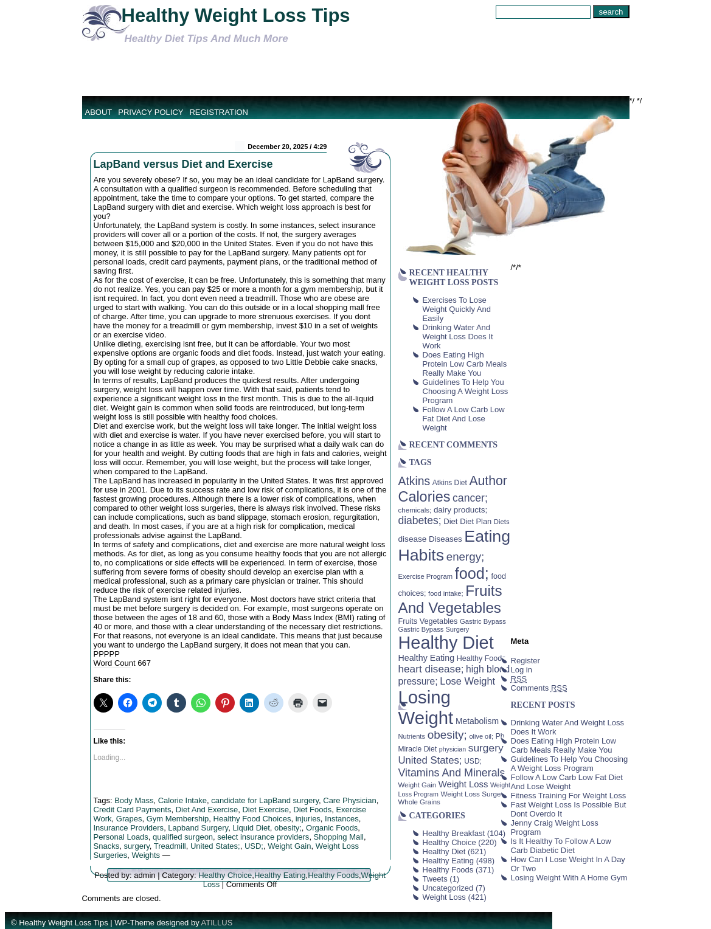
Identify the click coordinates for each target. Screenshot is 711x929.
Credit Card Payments (133, 809)
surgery (136, 846)
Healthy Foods (333, 875)
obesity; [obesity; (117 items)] (447, 734)
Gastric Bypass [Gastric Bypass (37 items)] (483, 621)
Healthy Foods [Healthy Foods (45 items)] (481, 658)
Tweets (435, 878)
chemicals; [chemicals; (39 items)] (415, 510)
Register (525, 660)
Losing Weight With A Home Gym (569, 877)
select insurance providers (263, 836)
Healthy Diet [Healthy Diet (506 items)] (446, 642)
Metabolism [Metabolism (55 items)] (477, 721)
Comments (539, 687)
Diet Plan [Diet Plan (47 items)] (475, 521)
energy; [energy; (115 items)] (465, 556)
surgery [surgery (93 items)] (486, 748)
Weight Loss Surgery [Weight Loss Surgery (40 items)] (473, 794)
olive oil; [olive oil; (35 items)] (481, 736)
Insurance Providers (129, 827)
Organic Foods (332, 827)
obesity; (288, 827)
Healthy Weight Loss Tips (236, 15)
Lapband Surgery (198, 827)
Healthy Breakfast (454, 833)
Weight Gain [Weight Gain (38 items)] (417, 785)
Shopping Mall (339, 836)
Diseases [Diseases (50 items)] (445, 539)
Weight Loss (444, 897)
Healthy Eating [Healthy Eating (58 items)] (426, 658)
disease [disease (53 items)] (412, 539)
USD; (254, 846)
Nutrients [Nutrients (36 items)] (412, 736)
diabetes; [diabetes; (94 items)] (420, 520)
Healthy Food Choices (252, 818)
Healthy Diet (444, 851)
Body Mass (133, 800)
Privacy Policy (150, 112)
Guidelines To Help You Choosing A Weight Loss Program (465, 391)
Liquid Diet (250, 827)
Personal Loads (121, 836)
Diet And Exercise (207, 809)
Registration (218, 112)
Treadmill (170, 846)
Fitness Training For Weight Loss (568, 795)
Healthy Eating (280, 875)
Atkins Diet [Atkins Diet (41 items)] (449, 482)
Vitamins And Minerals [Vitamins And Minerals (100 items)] (451, 773)
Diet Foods (312, 809)
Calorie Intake (182, 800)
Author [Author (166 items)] (488, 481)
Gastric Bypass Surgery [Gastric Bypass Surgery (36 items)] (434, 629)
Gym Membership (178, 818)
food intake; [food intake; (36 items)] (445, 593)
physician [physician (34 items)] (452, 749)
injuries (308, 818)
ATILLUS (217, 922)
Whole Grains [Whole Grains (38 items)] (419, 802)
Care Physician (349, 800)
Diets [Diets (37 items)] (502, 521)
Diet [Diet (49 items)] (450, 521)
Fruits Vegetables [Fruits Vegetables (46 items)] (428, 621)
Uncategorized (448, 888)
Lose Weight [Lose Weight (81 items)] (467, 680)
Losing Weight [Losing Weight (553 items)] (426, 707)
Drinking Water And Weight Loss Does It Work (458, 336)
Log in (521, 669)
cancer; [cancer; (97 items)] (470, 498)
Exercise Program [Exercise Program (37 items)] (425, 576)
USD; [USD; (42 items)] (473, 761)
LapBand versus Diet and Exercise (183, 164)
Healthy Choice (225, 875)
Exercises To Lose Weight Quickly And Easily (457, 309)
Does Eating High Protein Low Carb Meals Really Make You (465, 364)
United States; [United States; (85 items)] (430, 760)
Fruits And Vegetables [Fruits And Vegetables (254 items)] (450, 599)
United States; (215, 846)
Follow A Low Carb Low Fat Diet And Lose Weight (464, 418)
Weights (145, 855)
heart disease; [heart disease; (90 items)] (431, 669)
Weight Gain (289, 846)
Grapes (129, 818)
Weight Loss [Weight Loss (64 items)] (463, 784)
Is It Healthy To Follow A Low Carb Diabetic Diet (561, 846)
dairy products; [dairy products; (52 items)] (460, 509)
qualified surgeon (183, 836)
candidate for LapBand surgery (265, 800)
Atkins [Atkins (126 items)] (414, 481)
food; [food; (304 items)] (472, 573)
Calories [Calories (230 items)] (424, 497)
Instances (342, 818)
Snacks (107, 846)
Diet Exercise (265, 809)
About (99, 112)
